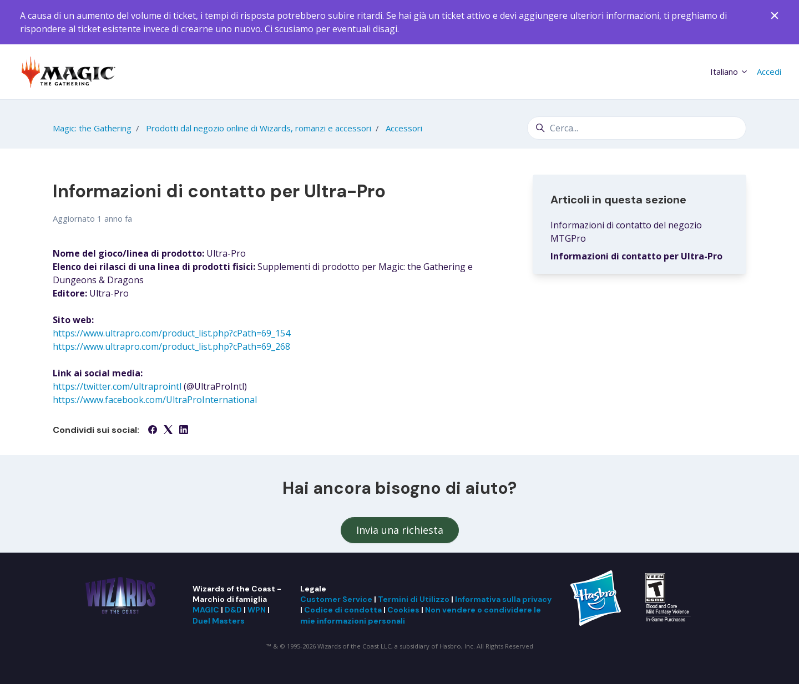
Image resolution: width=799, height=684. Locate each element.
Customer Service (336, 599)
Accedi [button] (769, 71)
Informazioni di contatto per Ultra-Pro (636, 256)
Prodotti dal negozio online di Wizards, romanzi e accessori (258, 128)
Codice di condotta (343, 610)
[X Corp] (168, 431)
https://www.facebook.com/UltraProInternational (155, 400)
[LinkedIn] (183, 431)
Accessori (404, 128)
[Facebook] (152, 431)
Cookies (403, 610)
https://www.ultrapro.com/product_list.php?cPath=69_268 (171, 346)
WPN (256, 610)
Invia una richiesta (399, 530)
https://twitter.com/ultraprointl (117, 386)
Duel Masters (219, 621)
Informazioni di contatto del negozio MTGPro (626, 231)
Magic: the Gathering (92, 128)
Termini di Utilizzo (413, 599)
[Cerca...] (636, 128)
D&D (233, 610)
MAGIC (206, 610)
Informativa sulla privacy (503, 599)
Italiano (729, 71)
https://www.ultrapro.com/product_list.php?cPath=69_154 (171, 333)
